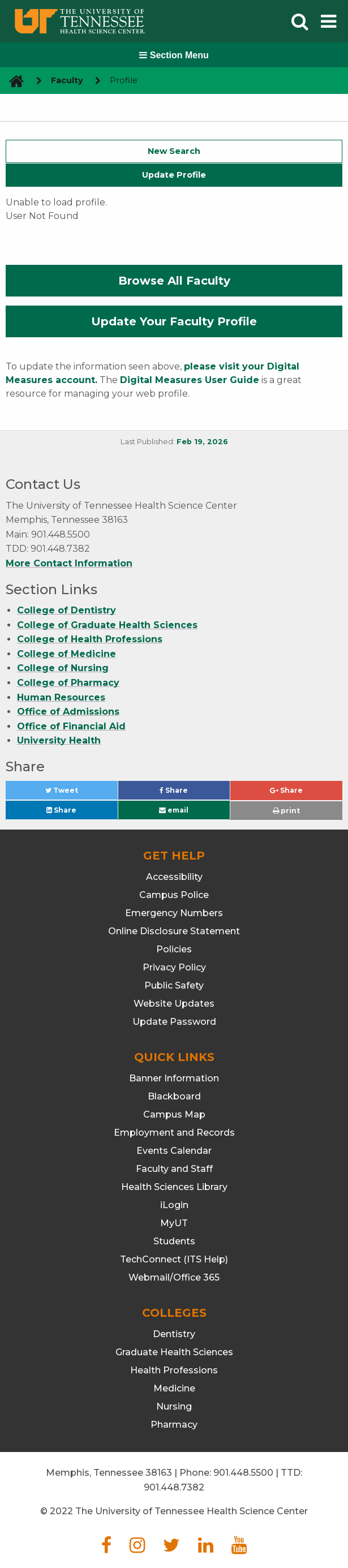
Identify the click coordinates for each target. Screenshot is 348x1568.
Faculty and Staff (174, 1168)
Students (174, 1241)
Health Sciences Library (174, 1187)
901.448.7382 (174, 1487)
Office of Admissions (68, 711)
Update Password (174, 1021)
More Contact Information (69, 563)
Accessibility (174, 876)
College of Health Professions (89, 639)
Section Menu (173, 55)
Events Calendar (174, 1150)
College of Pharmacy (68, 682)
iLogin (174, 1205)
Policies (174, 949)
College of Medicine (66, 653)
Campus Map (174, 1114)
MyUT (174, 1223)
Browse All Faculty (174, 280)
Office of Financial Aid (71, 726)
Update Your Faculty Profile (174, 321)
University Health (59, 740)
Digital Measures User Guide (189, 380)
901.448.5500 (243, 1472)
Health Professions (174, 1370)
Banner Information (174, 1078)
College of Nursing (63, 668)
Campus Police (174, 895)
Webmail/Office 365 (174, 1277)
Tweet (75, 793)
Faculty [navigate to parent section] (67, 80)
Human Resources (61, 697)
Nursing (174, 1406)
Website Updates (174, 1003)
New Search (174, 151)
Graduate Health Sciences (174, 1352)
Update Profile (174, 175)
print (286, 810)
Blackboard (174, 1096)
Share (192, 793)
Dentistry (174, 1334)
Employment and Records (174, 1132)
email (173, 810)
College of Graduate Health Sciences (107, 625)
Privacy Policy (174, 967)
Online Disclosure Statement (174, 931)
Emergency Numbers (174, 913)
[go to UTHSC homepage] (12, 80)
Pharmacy (174, 1424)
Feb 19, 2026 (202, 441)
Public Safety (174, 985)
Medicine (174, 1388)
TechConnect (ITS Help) (174, 1259)
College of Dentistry (66, 610)
